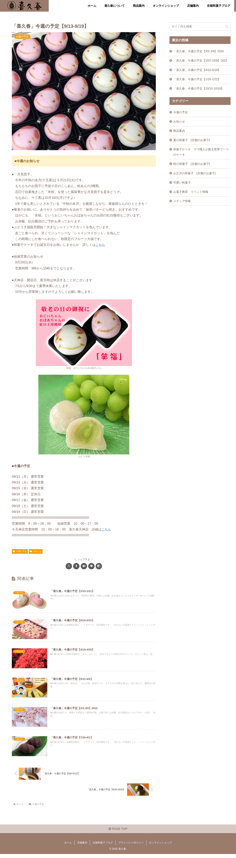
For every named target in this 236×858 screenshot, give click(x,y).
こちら (100, 245)
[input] (200, 26)
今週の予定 (20, 551)
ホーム (68, 846)
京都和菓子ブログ (103, 846)
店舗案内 (82, 846)
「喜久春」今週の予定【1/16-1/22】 (197, 79)
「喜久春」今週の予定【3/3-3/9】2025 (198, 51)
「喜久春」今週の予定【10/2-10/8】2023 (200, 60)
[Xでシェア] (69, 566)
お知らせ (35, 551)
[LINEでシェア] (91, 566)
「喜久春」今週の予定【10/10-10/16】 (198, 88)
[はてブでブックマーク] (84, 566)
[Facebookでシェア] (76, 566)
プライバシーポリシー (131, 846)
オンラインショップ (160, 846)
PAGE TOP (118, 833)
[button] (99, 566)
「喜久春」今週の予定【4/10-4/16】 (197, 70)
